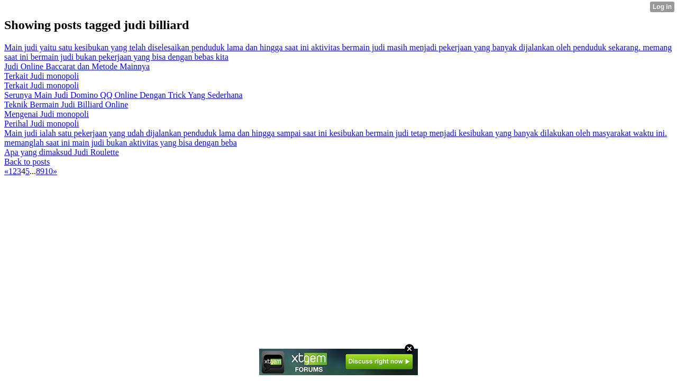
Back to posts (27, 161)
